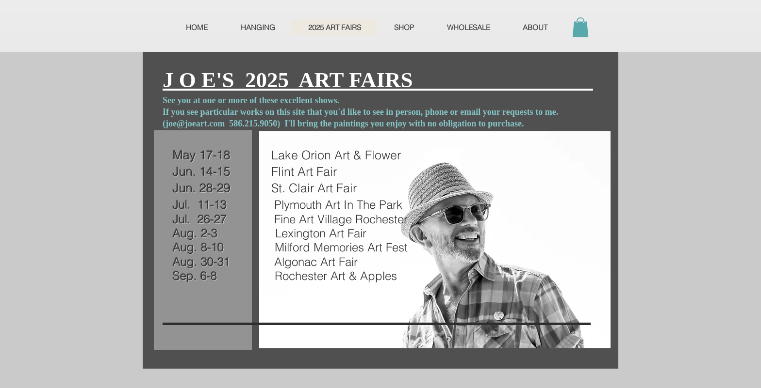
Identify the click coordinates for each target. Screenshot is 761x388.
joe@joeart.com (195, 123)
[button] (580, 27)
